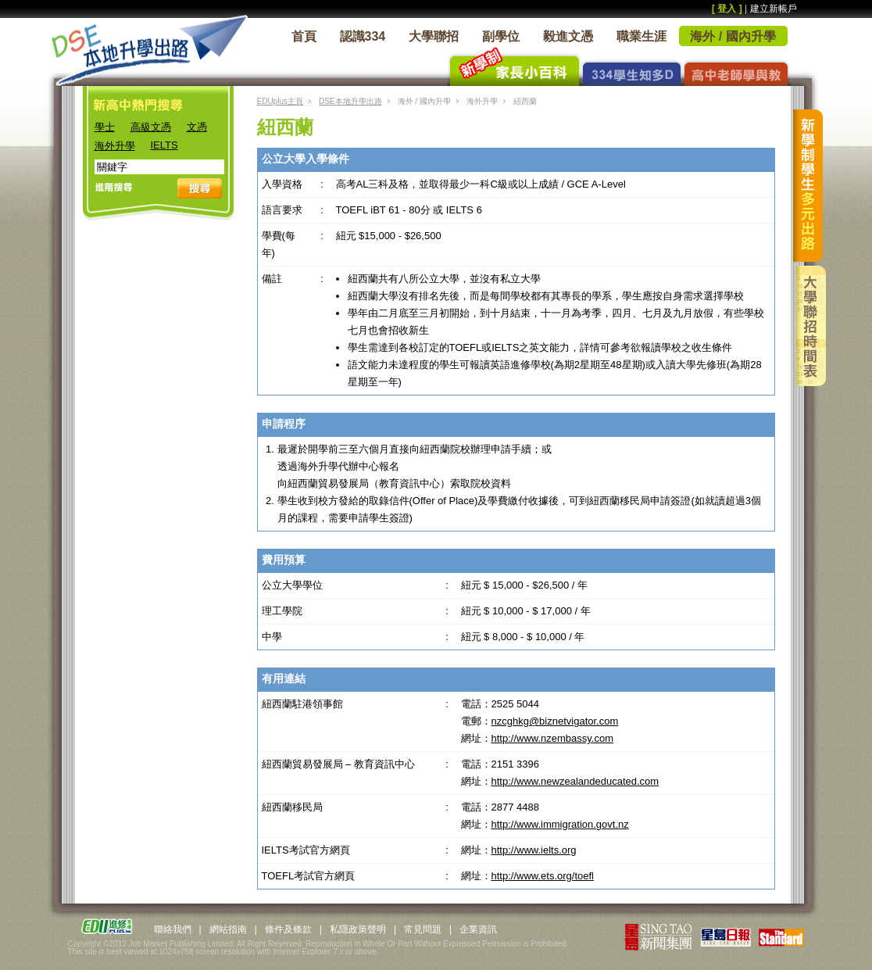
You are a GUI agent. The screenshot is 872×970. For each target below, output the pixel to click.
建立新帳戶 (773, 8)
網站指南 (228, 929)
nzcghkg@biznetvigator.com (555, 721)
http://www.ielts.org (534, 850)
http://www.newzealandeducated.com (575, 781)
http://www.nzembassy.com (552, 738)
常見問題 (422, 929)
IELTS (164, 145)
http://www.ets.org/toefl (543, 876)
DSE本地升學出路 (350, 101)
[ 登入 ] (727, 8)
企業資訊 (478, 929)
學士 (105, 127)
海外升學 (115, 146)
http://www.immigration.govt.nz (560, 824)
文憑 (197, 127)
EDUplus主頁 (280, 101)
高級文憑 (150, 127)
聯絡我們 (172, 929)
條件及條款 (288, 929)
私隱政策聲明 (358, 929)
